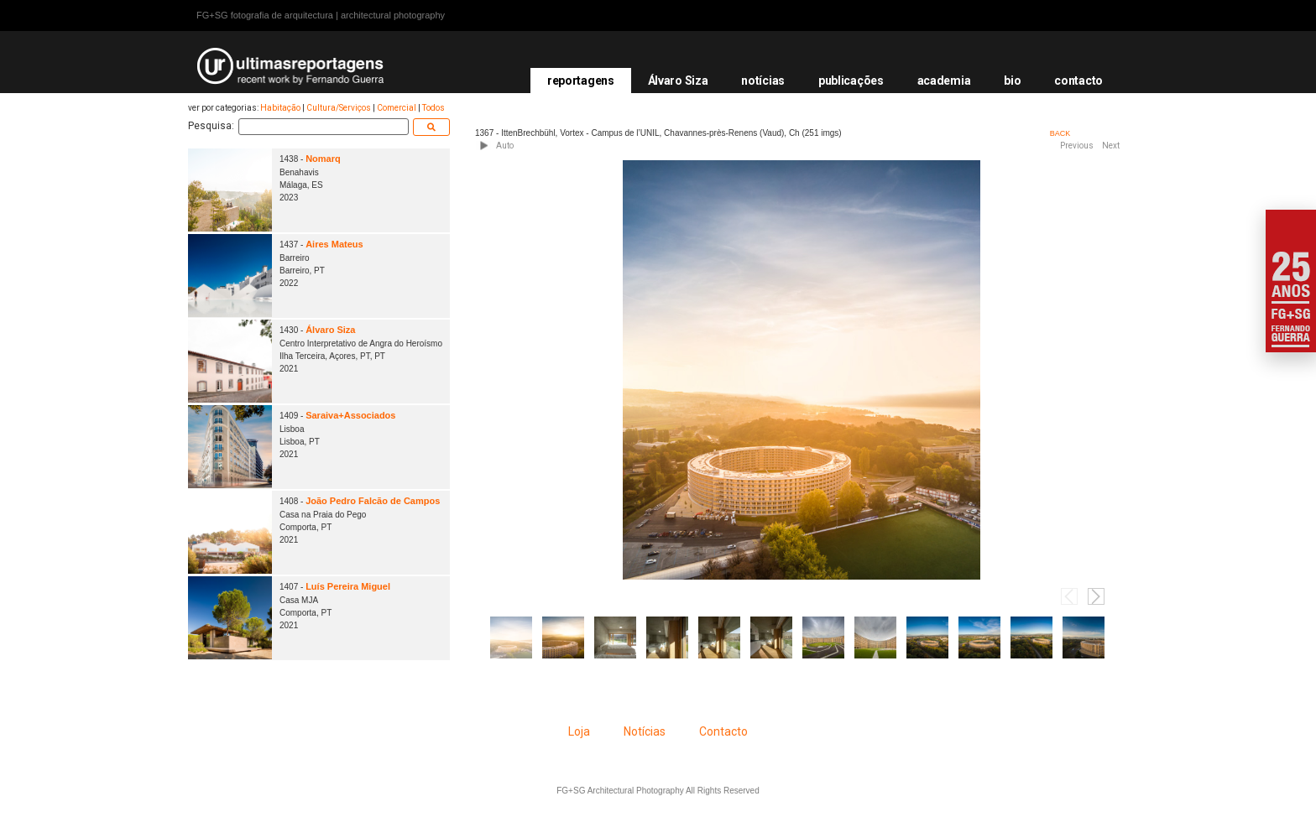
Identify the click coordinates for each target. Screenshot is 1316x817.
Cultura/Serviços (338, 107)
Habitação (280, 107)
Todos (433, 107)
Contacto (723, 731)
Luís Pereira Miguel (348, 586)
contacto (1078, 80)
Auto (505, 145)
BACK (1060, 133)
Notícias (645, 731)
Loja (579, 731)
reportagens (580, 80)
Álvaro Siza (678, 80)
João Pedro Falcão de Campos (373, 501)
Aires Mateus (334, 244)
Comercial (396, 107)
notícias (763, 80)
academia (944, 80)
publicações (851, 80)
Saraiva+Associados (350, 415)
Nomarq (323, 159)
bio (1012, 80)
